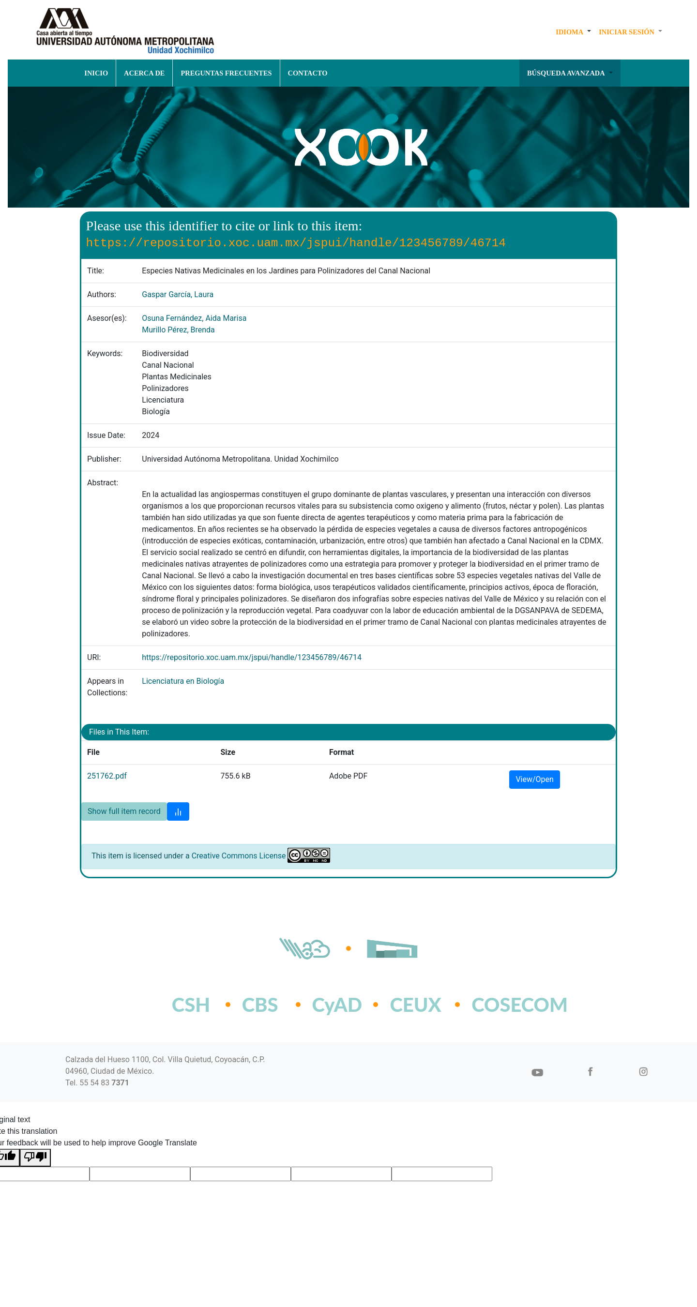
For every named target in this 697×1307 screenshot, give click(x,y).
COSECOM (498, 1004)
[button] (573, 32)
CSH (191, 1004)
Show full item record (124, 811)
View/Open (534, 779)
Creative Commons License (239, 855)
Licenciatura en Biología (183, 681)
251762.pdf (107, 776)
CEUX (415, 1004)
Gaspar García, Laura (177, 294)
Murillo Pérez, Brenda (178, 329)
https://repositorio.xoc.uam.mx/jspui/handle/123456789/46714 (252, 657)
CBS (260, 1004)
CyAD (337, 1004)
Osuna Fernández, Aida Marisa (194, 318)
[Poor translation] (35, 1158)
